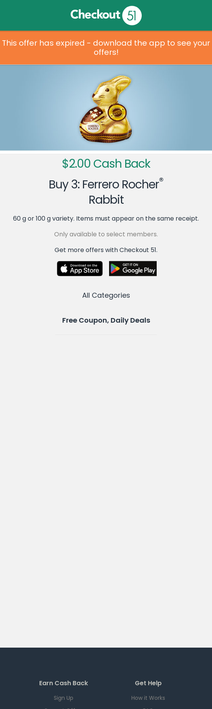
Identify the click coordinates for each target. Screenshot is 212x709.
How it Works (148, 698)
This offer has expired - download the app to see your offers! (106, 47)
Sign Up (63, 698)
